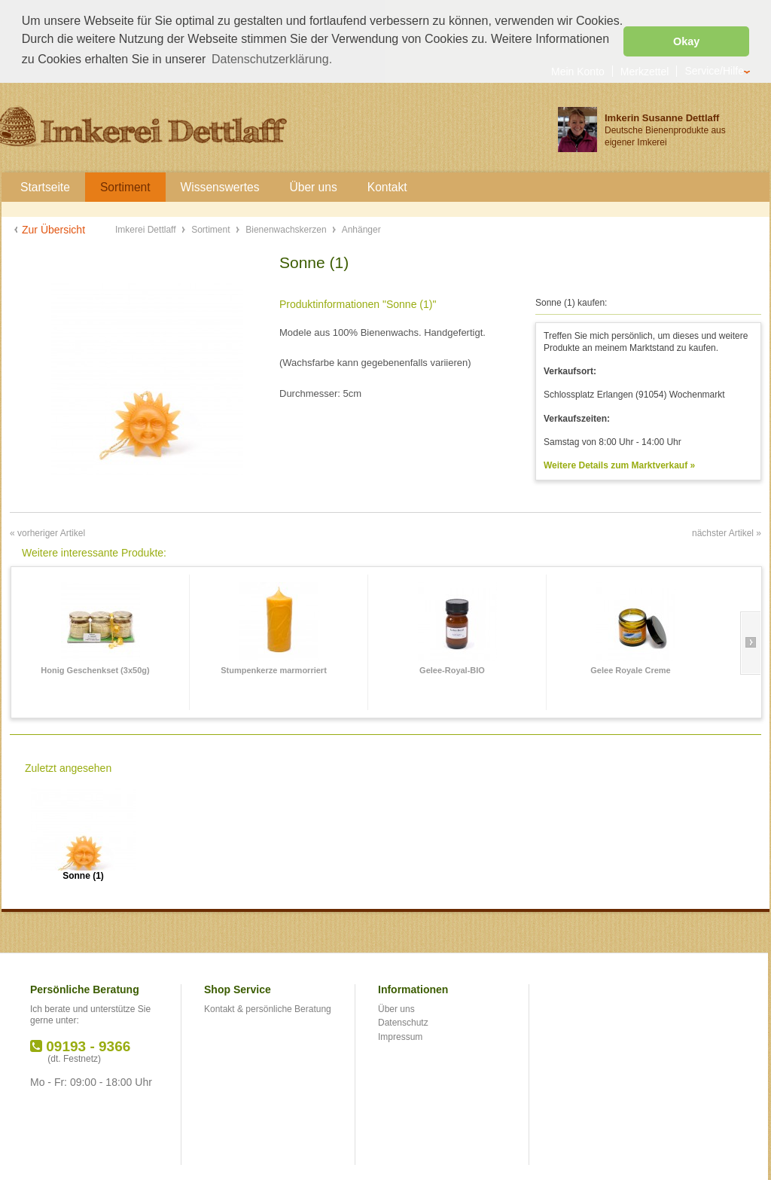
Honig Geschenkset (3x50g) (95, 668)
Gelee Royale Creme (630, 668)
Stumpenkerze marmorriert (274, 668)
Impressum (400, 1035)
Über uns (396, 1007)
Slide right (750, 641)
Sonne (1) (83, 875)
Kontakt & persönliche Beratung (267, 1007)
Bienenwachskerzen (287, 228)
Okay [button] (686, 41)
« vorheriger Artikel (47, 531)
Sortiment (212, 228)
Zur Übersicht (53, 228)
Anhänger (361, 228)
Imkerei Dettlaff (146, 228)
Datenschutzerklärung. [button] (272, 59)
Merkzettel (644, 69)
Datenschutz (403, 1021)
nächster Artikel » (726, 531)
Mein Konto (578, 69)
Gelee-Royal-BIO (452, 668)
